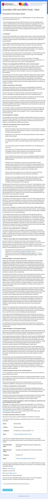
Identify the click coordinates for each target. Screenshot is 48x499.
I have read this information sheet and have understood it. (15, 483)
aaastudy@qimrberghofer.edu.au (27, 251)
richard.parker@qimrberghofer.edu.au (23, 434)
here (18, 19)
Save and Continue (7, 490)
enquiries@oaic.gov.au (11, 473)
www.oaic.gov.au (11, 468)
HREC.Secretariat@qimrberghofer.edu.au (26, 458)
